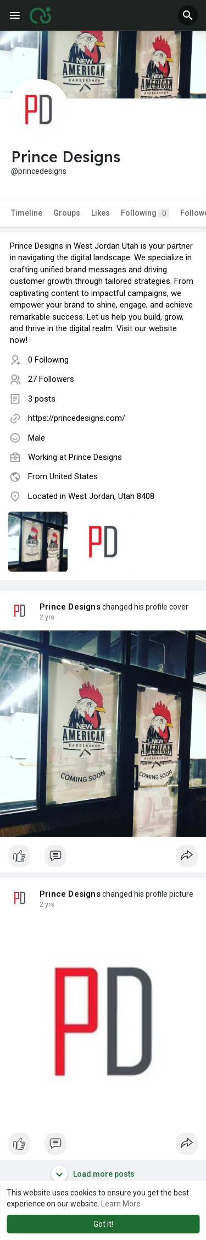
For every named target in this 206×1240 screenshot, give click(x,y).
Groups (66, 213)
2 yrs (47, 617)
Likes (100, 213)
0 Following (48, 360)
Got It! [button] (103, 1224)
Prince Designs (95, 457)
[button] (188, 15)
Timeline (26, 213)
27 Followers (51, 379)
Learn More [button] (121, 1203)
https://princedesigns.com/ (76, 418)
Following (145, 213)
